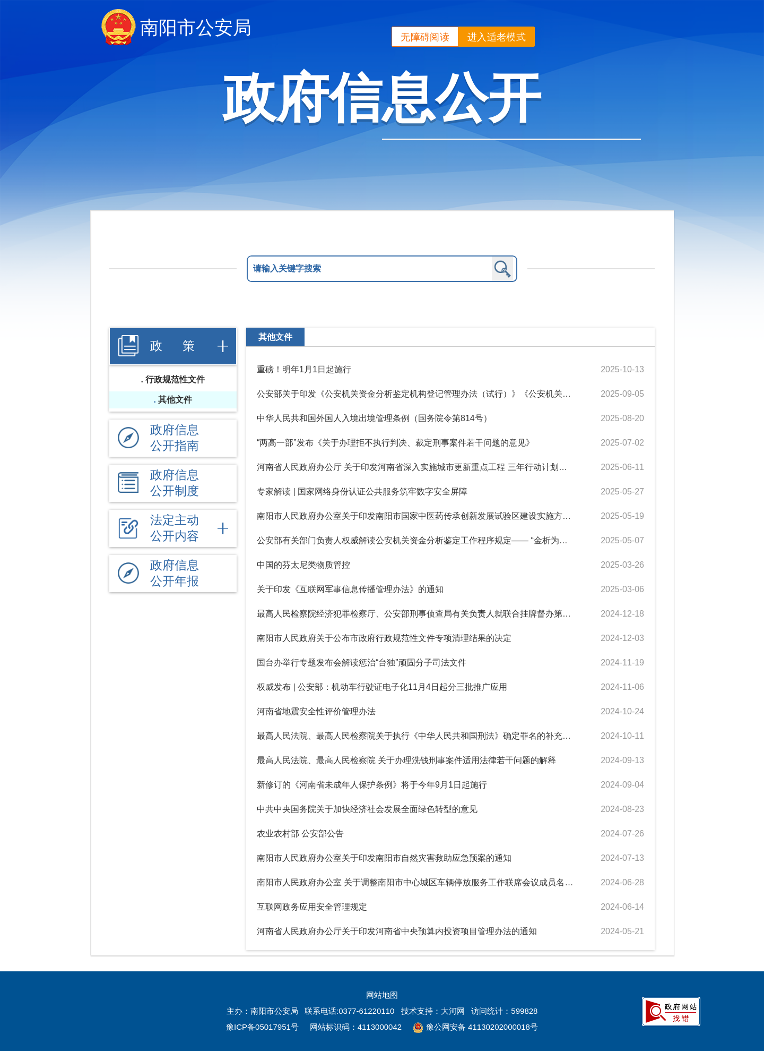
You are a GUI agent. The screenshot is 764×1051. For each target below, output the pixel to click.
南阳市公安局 (195, 27)
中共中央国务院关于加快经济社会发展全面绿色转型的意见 (367, 809)
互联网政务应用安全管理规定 (312, 906)
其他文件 (175, 399)
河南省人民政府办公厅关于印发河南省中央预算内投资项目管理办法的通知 (397, 931)
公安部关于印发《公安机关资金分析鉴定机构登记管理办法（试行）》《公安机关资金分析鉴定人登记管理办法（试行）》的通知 (416, 393)
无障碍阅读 (425, 37)
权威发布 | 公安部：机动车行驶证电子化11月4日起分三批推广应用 (382, 686)
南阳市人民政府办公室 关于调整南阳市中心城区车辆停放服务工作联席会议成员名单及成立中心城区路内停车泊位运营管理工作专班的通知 (416, 882)
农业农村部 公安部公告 (300, 833)
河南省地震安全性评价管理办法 (316, 711)
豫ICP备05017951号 (262, 1026)
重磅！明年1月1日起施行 (304, 369)
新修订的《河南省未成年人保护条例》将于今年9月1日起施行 (372, 784)
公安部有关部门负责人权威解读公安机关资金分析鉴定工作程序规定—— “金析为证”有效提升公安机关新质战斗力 (416, 540)
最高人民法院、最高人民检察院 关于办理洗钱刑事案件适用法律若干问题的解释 (406, 760)
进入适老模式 (496, 37)
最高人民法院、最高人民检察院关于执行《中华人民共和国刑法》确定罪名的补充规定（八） (416, 735)
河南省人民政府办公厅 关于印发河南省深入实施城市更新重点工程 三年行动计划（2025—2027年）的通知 (416, 467)
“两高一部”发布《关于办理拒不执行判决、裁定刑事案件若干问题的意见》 (395, 442)
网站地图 (382, 994)
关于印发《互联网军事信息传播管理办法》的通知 (350, 589)
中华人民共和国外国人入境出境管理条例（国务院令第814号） (374, 418)
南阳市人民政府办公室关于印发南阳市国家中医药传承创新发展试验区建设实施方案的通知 (416, 515)
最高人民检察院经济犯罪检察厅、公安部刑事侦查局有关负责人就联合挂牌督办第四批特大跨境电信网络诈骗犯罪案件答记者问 (416, 613)
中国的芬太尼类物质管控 (303, 564)
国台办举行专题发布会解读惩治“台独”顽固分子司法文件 (361, 662)
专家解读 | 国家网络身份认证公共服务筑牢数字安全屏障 (362, 491)
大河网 (453, 1010)
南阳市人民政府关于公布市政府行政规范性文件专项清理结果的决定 (384, 638)
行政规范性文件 (175, 379)
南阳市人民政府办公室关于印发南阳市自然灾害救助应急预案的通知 (384, 857)
